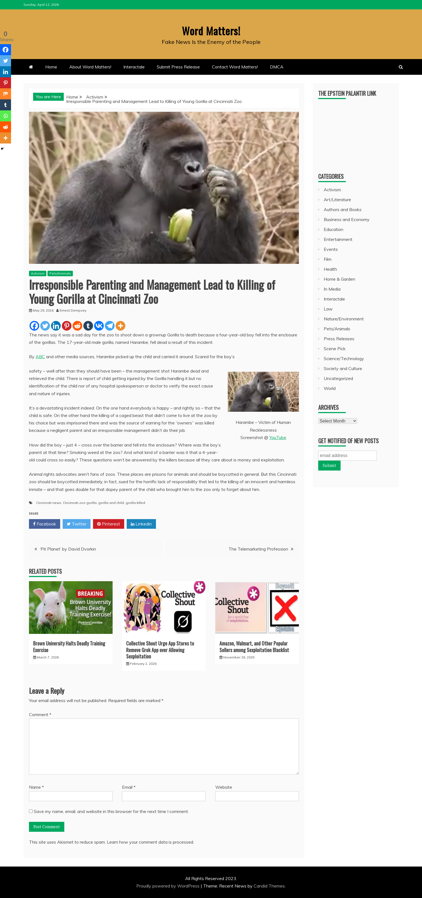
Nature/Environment (344, 319)
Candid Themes (269, 886)
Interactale (134, 67)
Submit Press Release (178, 67)
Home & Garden (339, 279)
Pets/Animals (60, 273)
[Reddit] (77, 325)
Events (331, 249)
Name (36, 787)
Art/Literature (337, 199)
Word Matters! (211, 30)
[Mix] (5, 93)
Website (223, 787)
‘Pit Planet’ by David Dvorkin (68, 549)
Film (327, 259)
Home (51, 67)
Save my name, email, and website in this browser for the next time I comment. (111, 811)
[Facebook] (34, 325)
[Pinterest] (66, 325)
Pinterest (108, 524)
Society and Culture (343, 368)
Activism (37, 273)
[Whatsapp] (5, 115)
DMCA (276, 67)
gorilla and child (111, 502)
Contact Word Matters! (235, 67)
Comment (40, 714)
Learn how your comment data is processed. (150, 842)
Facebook (44, 524)
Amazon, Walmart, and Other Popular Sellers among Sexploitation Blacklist (254, 646)
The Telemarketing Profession (258, 549)
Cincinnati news (48, 502)
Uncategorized (338, 378)
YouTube (277, 437)
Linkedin (141, 524)
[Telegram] (110, 325)
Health (330, 269)
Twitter (76, 524)
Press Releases (339, 338)
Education (333, 229)
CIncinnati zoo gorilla (80, 502)
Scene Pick (335, 348)
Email (129, 787)
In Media (332, 289)
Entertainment (338, 239)
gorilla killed (135, 502)
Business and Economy (347, 219)
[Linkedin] (56, 325)
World (330, 388)
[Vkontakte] (99, 325)
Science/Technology (344, 358)
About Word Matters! (90, 67)
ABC (40, 356)
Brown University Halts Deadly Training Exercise (69, 646)
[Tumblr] (88, 325)
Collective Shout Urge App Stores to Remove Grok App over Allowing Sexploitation (160, 650)
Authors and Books (343, 209)
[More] (120, 325)
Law (328, 309)
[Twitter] (45, 325)
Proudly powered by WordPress (168, 886)
